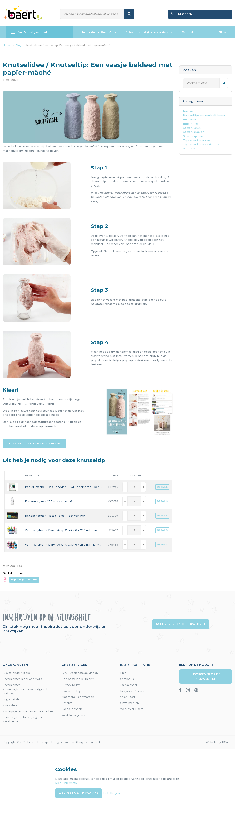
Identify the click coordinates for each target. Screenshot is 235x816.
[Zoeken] (92, 14)
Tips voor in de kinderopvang (203, 144)
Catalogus (127, 679)
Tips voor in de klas (196, 140)
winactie (189, 148)
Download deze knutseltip (34, 443)
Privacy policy (71, 685)
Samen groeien (193, 132)
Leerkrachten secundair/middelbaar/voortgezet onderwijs (25, 689)
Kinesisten (10, 705)
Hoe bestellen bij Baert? (78, 679)
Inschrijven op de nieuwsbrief (180, 624)
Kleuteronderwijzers (16, 673)
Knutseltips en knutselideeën (204, 115)
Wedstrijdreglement (75, 715)
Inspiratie (189, 119)
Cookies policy (71, 691)
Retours (67, 703)
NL (222, 32)
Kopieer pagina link (24, 579)
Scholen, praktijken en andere (149, 32)
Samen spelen (193, 136)
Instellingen (111, 793)
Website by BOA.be (219, 742)
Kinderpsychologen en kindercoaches (28, 711)
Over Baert (127, 697)
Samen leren (192, 128)
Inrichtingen (192, 123)
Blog (123, 673)
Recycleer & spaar (132, 691)
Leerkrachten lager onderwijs (22, 679)
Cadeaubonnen (72, 709)
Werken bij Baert (131, 709)
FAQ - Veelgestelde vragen (80, 673)
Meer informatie (66, 783)
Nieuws (188, 111)
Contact (187, 32)
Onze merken (129, 703)
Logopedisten (12, 699)
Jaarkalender (128, 685)
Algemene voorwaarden (78, 697)
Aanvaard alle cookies (78, 793)
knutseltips (12, 566)
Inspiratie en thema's (99, 32)
